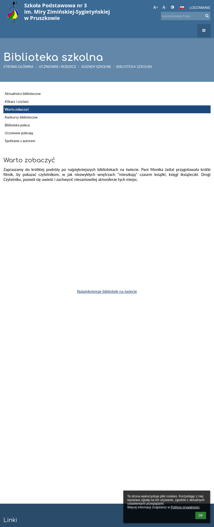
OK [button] (200, 515)
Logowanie (200, 8)
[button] (182, 7)
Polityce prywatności (185, 507)
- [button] (164, 7)
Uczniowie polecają (19, 133)
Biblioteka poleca (17, 125)
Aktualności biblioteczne (23, 94)
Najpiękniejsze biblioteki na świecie (107, 291)
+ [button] (155, 7)
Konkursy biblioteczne (21, 117)
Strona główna (18, 66)
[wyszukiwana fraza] (186, 16)
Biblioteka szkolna (134, 66)
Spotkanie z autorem (20, 141)
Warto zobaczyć (17, 109)
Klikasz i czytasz (17, 101)
